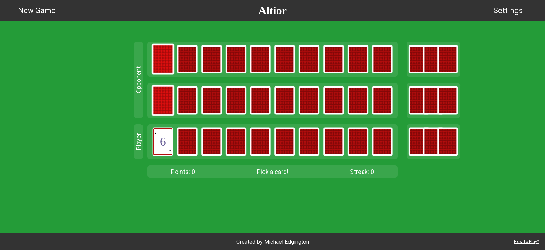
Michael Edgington (286, 242)
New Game (37, 10)
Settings (508, 10)
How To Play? (526, 241)
